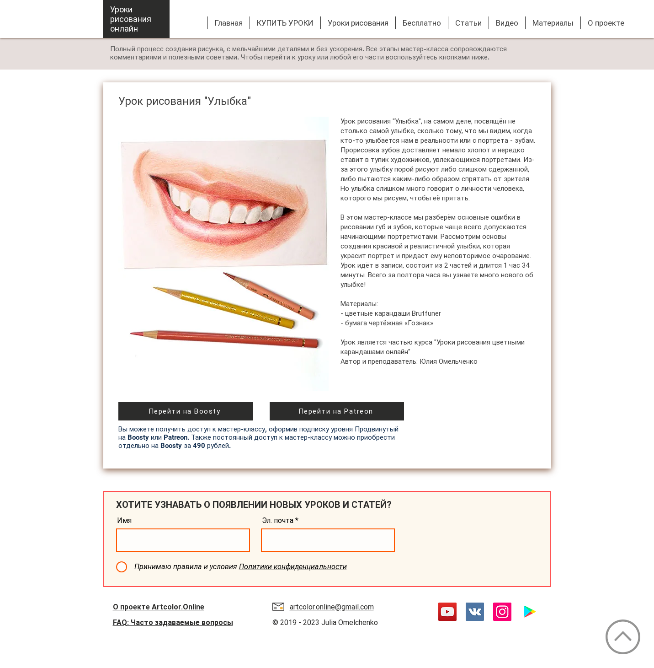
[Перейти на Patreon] (337, 411)
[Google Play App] (530, 612)
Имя (124, 520)
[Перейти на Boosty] (185, 411)
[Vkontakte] (475, 612)
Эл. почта (277, 520)
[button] (357, 22)
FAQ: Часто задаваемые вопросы (173, 622)
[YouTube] (447, 612)
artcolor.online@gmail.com (332, 607)
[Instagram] (502, 612)
